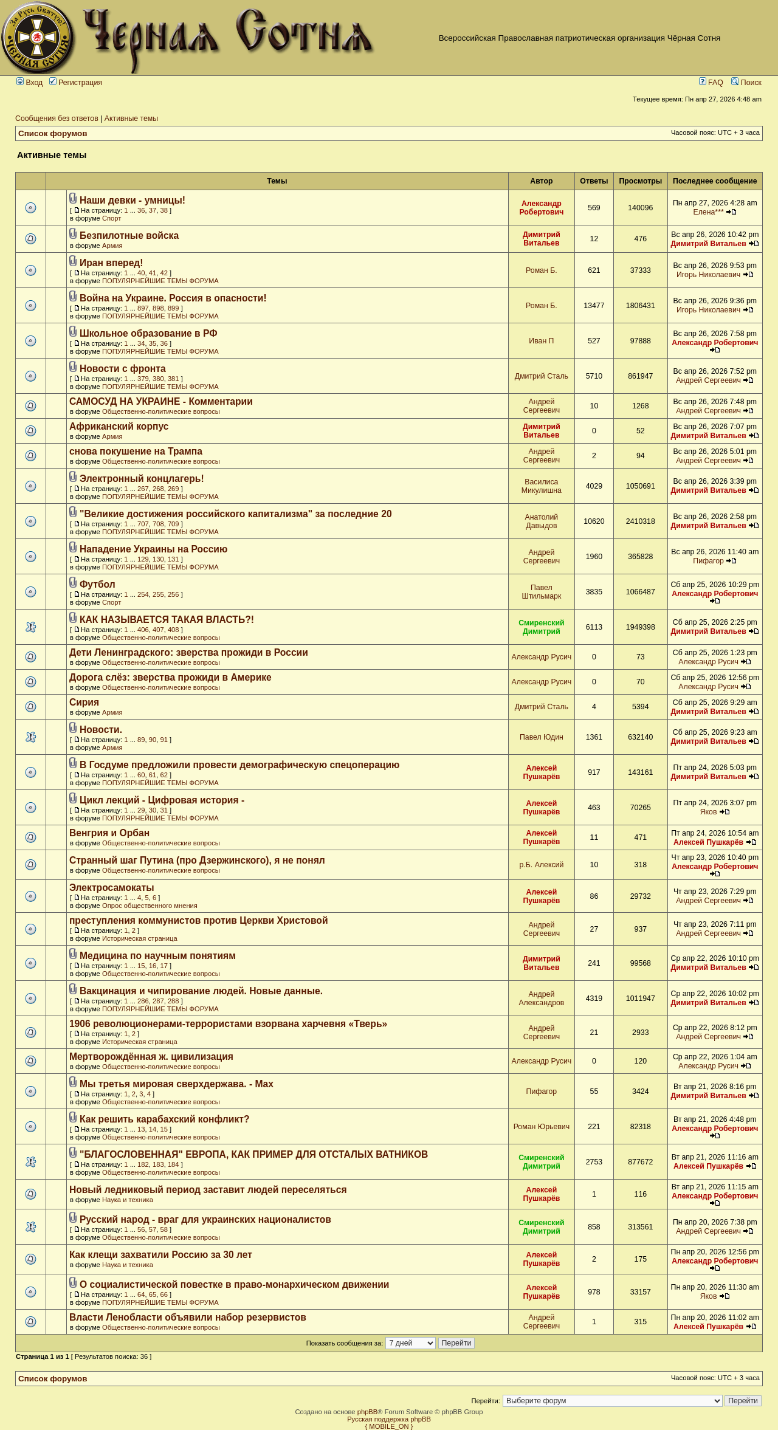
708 (158, 524)
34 (141, 343)
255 (158, 594)
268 (158, 488)
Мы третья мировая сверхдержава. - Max (177, 1084)
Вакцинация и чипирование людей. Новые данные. (201, 991)
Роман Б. (541, 270)
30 (152, 810)
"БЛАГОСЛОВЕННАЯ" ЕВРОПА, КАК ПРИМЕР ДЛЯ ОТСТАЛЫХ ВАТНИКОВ (254, 1154)
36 (141, 210)
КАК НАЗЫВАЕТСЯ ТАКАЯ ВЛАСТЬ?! (167, 619)
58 (163, 1229)
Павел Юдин (541, 737)
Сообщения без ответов (56, 118)
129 (143, 559)
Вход (29, 82)
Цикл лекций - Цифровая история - (162, 800)
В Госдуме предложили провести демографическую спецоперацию (240, 765)
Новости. (101, 729)
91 (163, 739)
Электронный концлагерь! (142, 478)
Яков (708, 812)
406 (143, 629)
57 (152, 1229)
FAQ (711, 82)
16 (152, 965)
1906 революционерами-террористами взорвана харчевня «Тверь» (228, 1024)
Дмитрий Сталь (541, 376)
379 (143, 378)
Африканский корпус (119, 426)
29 (141, 810)
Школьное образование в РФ (149, 333)
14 (152, 1129)
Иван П (541, 341)
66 (163, 1294)
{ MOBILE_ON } (389, 1426)
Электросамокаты (111, 887)
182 (143, 1164)
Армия (112, 245)
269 (173, 488)
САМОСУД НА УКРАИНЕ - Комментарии (161, 401)
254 (143, 594)
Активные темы (131, 118)
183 (158, 1164)
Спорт (111, 218)
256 (173, 594)
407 (158, 629)
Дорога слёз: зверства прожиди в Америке (170, 677)
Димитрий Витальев (541, 238)
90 (152, 739)
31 (163, 810)
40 (141, 273)
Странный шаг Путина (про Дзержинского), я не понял (197, 860)
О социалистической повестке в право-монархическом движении (234, 1284)
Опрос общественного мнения (150, 905)
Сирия (84, 702)
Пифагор (708, 561)
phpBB (367, 1411)
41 (152, 273)
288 (173, 1001)
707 (143, 524)
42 (163, 273)
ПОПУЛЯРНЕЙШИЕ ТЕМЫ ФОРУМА (160, 280)
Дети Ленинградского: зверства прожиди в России (188, 652)
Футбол (97, 584)
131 (173, 559)
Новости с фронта (123, 368)
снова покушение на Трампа (135, 451)
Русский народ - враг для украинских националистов (205, 1219)
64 (141, 1294)
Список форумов (53, 133)
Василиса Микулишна (542, 486)
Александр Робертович (541, 207)
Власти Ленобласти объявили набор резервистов (187, 1317)
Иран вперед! (111, 263)
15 (141, 965)
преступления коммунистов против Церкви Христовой (198, 920)
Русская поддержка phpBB (389, 1419)
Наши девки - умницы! (132, 200)
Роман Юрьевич (542, 1126)
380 (158, 378)
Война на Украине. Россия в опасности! (173, 298)
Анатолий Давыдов (542, 521)
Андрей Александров (541, 998)
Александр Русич (542, 657)
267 (143, 488)
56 (141, 1229)
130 (158, 559)
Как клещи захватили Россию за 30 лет (160, 1255)
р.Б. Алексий (541, 865)
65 (152, 1294)
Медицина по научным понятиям (158, 955)
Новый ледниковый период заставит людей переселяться (208, 1189)
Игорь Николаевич (708, 274)
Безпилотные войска (129, 235)
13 (141, 1129)
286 (143, 1001)
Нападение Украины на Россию (153, 549)
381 (173, 378)
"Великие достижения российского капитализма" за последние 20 (236, 514)
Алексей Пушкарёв (541, 772)
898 (158, 308)
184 (173, 1164)
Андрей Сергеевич (708, 380)
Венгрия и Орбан (109, 833)
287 (158, 1001)
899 (173, 308)
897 (143, 308)
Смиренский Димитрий (541, 627)
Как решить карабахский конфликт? (164, 1119)
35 (152, 343)
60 (141, 775)
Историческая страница (139, 938)
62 (163, 775)
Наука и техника (127, 1199)
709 (173, 524)
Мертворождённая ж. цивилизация (151, 1056)
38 (163, 210)
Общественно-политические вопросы (161, 411)
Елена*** (708, 212)
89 (141, 739)
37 (152, 210)
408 (173, 629)
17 (163, 965)
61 (152, 775)
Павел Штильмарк (541, 591)
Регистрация (75, 82)
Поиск (746, 82)
